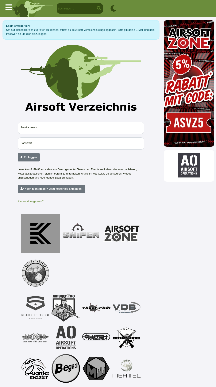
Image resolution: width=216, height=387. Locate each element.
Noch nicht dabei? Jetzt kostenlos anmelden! (51, 188)
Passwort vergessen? (30, 201)
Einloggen (28, 157)
